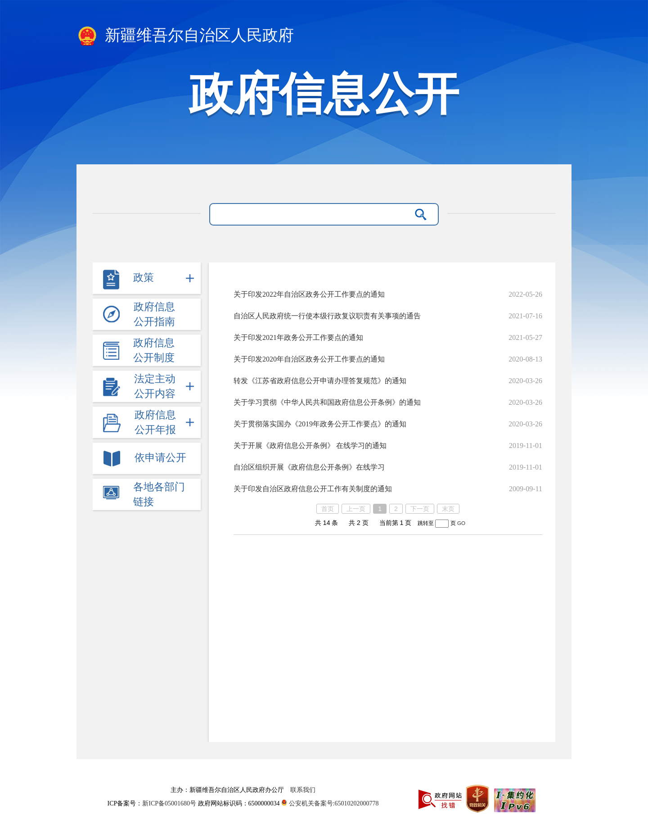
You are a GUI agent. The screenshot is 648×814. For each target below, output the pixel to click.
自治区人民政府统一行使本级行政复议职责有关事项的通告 (327, 316)
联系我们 (302, 790)
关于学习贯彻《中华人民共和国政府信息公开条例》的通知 (327, 402)
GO (461, 523)
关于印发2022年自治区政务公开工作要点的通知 (309, 294)
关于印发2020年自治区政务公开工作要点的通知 (309, 359)
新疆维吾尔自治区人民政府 (185, 36)
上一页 (355, 508)
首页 (327, 508)
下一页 (419, 508)
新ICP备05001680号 (170, 803)
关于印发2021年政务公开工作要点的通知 (298, 337)
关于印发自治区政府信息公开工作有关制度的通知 (313, 489)
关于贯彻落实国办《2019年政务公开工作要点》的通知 (320, 424)
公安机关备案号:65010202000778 (329, 803)
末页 (448, 508)
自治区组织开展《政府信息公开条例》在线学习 (309, 467)
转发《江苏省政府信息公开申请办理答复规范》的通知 (320, 380)
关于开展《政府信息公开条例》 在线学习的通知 (310, 445)
